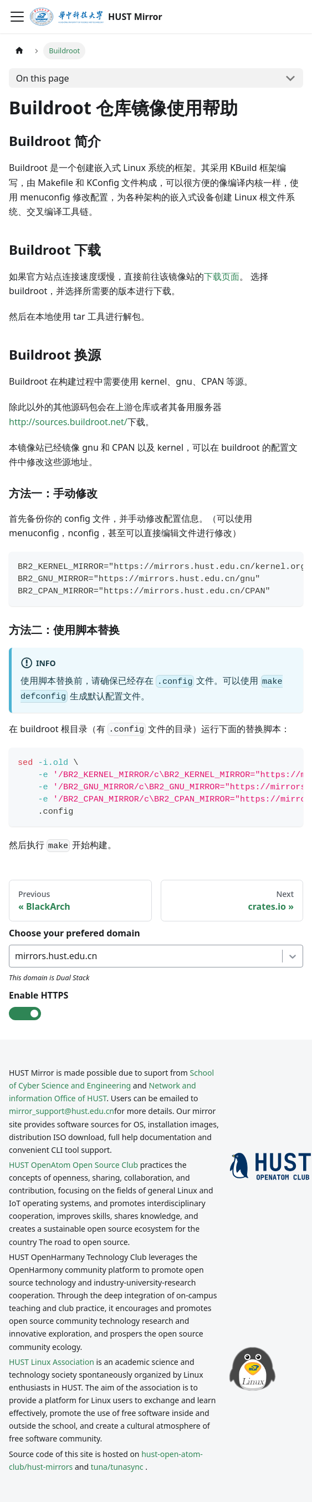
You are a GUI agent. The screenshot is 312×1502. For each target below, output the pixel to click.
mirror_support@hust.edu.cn (61, 1111)
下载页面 (221, 276)
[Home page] (19, 50)
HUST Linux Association (51, 1362)
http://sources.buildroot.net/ (68, 422)
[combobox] (16, 956)
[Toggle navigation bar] (17, 16)
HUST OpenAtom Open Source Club (73, 1165)
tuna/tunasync (117, 1466)
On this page (42, 78)
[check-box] (25, 1013)
